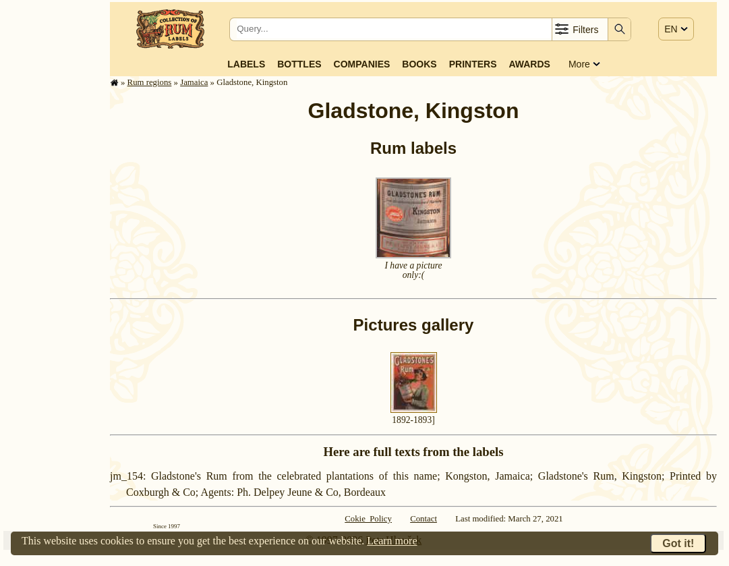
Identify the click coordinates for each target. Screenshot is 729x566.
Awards (529, 64)
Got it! (678, 543)
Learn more (392, 540)
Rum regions (149, 82)
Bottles (299, 64)
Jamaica (194, 82)
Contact (423, 518)
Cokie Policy (368, 518)
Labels (246, 64)
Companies (362, 64)
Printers (473, 64)
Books (419, 64)
